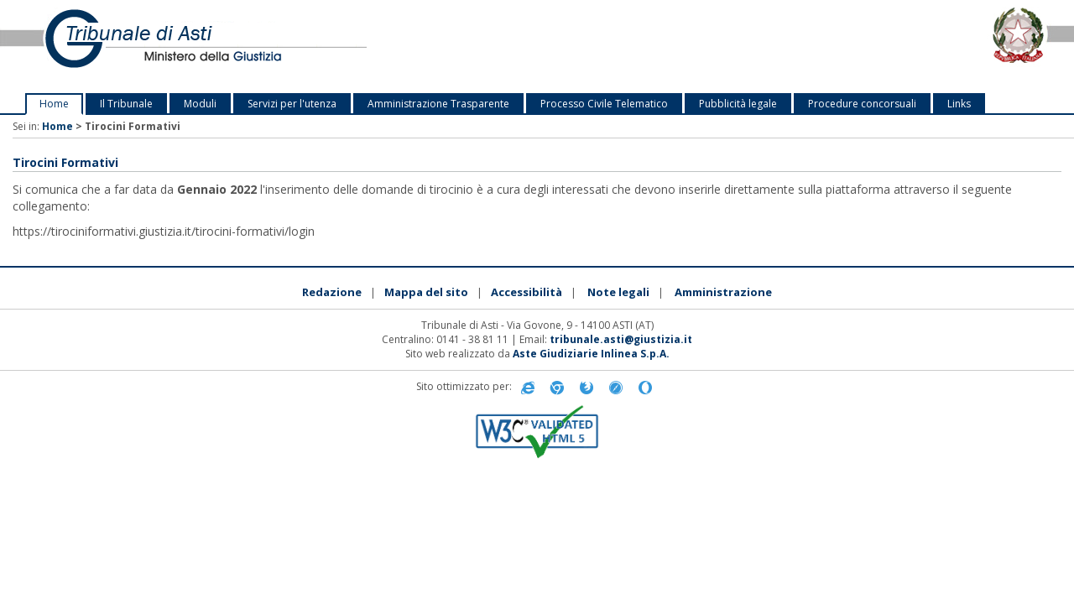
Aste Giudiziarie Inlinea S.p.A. (591, 353)
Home (54, 103)
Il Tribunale (126, 103)
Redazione (332, 291)
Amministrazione (723, 291)
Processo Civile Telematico (604, 103)
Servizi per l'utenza (292, 103)
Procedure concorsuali (862, 103)
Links (959, 103)
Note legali (618, 291)
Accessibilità (526, 291)
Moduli (200, 103)
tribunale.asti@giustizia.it (621, 339)
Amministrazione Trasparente (438, 103)
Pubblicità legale (738, 103)
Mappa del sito (426, 291)
